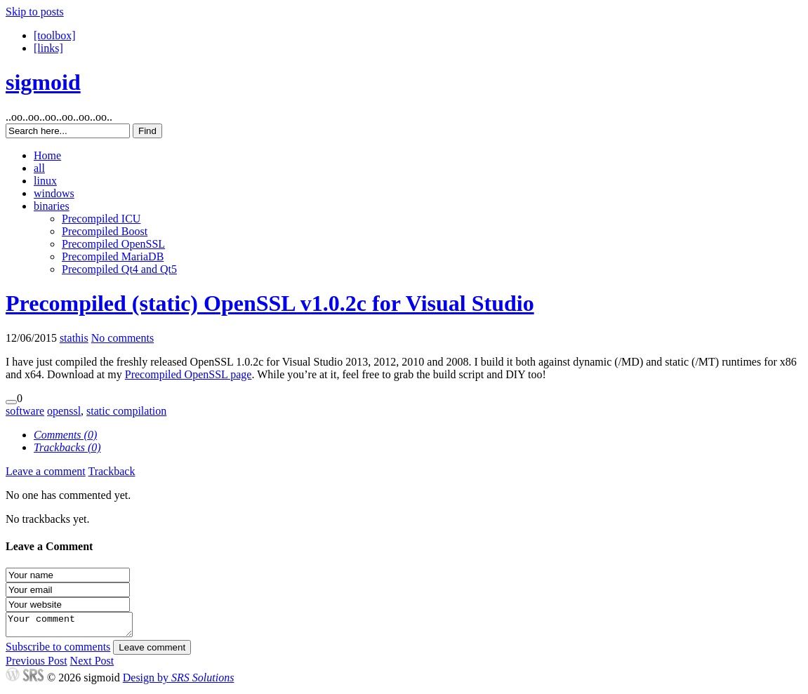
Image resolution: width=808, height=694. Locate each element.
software (25, 411)
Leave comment (152, 651)
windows (54, 193)
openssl (64, 411)
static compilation (126, 411)
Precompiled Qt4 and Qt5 (119, 269)
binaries (51, 206)
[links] (48, 48)
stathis (74, 338)
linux (45, 181)
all (39, 168)
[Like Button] (11, 402)
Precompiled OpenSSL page (188, 374)
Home (47, 155)
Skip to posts (35, 12)
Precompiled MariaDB (113, 256)
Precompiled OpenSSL (113, 244)
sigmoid (43, 82)
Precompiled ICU (101, 219)
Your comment (76, 626)
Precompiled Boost (104, 231)
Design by (178, 682)
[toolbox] (55, 35)
